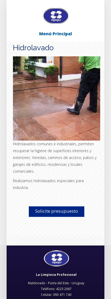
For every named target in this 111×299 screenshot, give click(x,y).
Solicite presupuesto (56, 211)
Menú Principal (55, 34)
